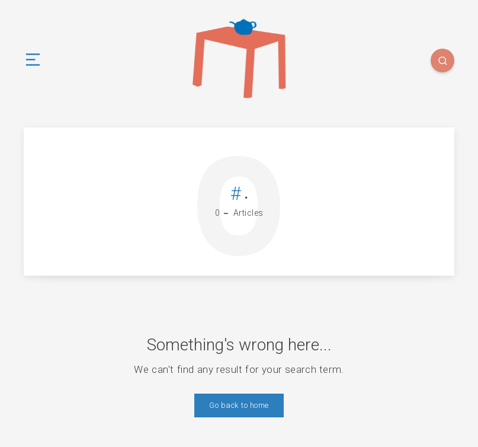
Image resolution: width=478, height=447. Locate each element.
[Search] (442, 60)
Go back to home (239, 405)
